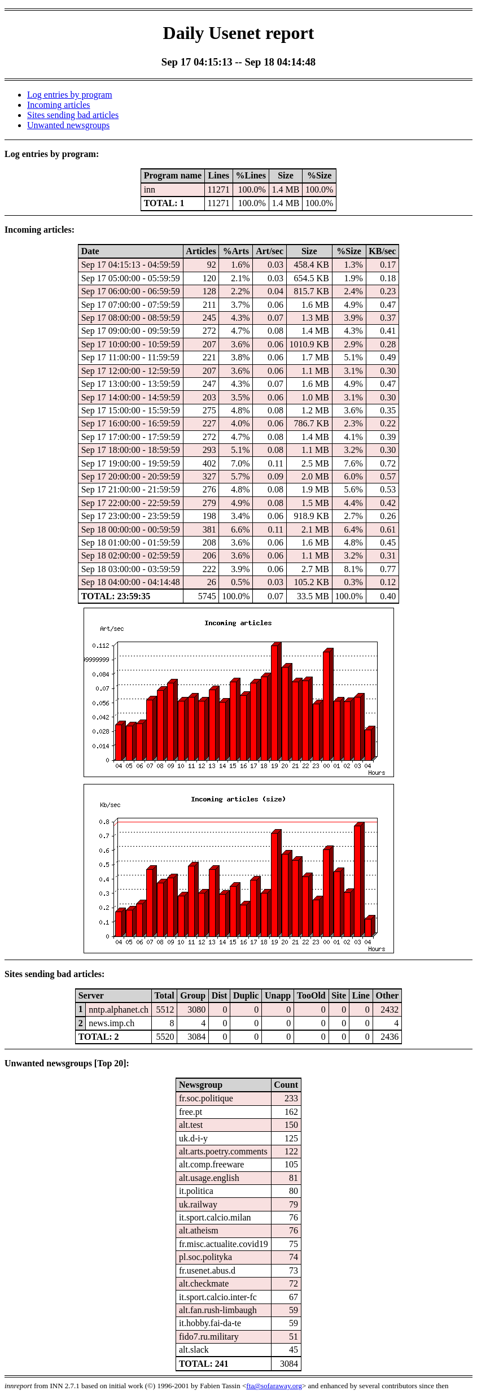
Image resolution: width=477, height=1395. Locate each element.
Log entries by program (69, 94)
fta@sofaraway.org (274, 1385)
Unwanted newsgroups (68, 125)
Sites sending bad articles (73, 115)
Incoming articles (58, 105)
